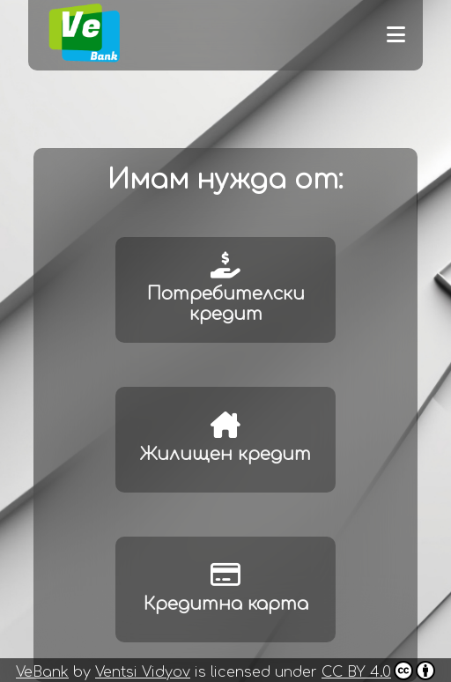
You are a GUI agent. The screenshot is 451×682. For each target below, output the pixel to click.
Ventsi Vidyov (142, 672)
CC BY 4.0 (378, 670)
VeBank (42, 672)
